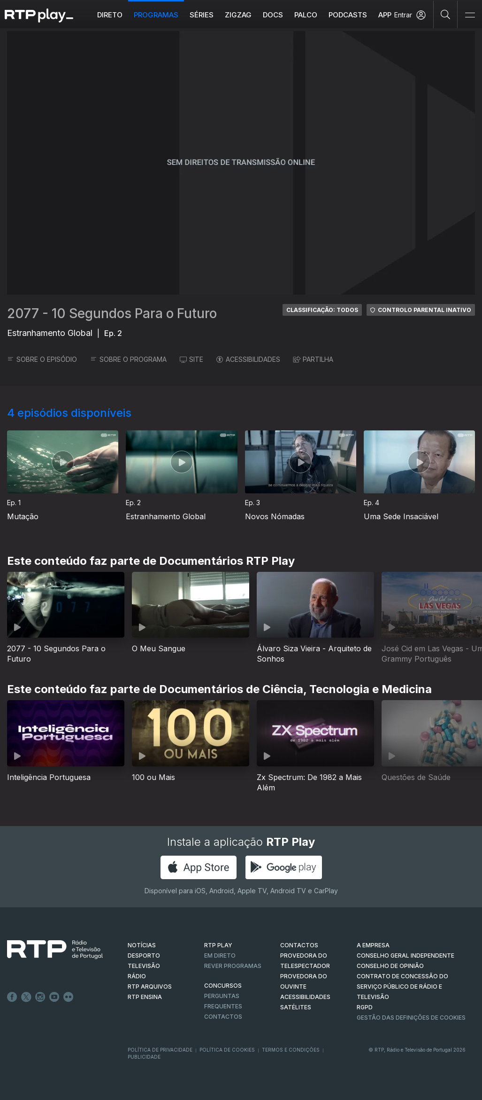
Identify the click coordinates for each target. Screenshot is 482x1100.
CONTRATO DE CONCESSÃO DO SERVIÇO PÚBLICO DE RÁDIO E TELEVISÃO (402, 986)
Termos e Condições (291, 1050)
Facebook (12, 997)
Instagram (40, 997)
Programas (156, 14)
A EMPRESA (373, 945)
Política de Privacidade (160, 1050)
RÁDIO (137, 976)
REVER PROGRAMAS (232, 965)
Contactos (223, 1016)
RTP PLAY (218, 945)
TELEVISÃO (144, 965)
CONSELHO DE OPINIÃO (390, 965)
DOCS (273, 14)
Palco (305, 14)
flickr (68, 997)
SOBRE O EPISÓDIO (42, 359)
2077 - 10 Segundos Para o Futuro (112, 313)
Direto (109, 14)
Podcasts (348, 14)
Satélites (295, 1007)
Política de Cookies (227, 1050)
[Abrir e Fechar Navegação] (470, 15)
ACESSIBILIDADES (248, 359)
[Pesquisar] (446, 14)
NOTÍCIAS (142, 945)
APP (384, 14)
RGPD (365, 1007)
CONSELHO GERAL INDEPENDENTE (405, 955)
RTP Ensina (145, 996)
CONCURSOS (223, 985)
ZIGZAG (238, 14)
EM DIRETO (220, 955)
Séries (202, 14)
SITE (191, 359)
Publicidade (144, 1057)
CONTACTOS (299, 945)
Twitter (26, 997)
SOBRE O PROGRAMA (128, 359)
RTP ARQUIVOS (150, 986)
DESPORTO (144, 955)
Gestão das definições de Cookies (411, 1017)
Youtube (54, 997)
